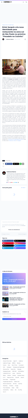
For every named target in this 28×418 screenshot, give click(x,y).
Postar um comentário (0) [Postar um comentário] (14, 229)
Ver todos (23, 187)
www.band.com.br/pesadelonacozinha (15, 139)
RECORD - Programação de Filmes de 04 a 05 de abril (17, 305)
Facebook (11, 140)
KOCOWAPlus (21, 371)
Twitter (14, 140)
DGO (4, 367)
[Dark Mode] (24, 2)
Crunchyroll (21, 365)
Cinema (4, 365)
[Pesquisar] (26, 2)
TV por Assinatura (6, 387)
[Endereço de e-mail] (14, 316)
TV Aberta (11, 385)
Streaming (5, 385)
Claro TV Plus (14, 365)
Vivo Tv (4, 391)
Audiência (21, 361)
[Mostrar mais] (3, 166)
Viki (15, 389)
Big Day (18, 363)
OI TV (4, 377)
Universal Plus (6, 389)
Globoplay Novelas (6, 371)
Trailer (17, 387)
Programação (11, 24)
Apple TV (15, 361)
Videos (11, 389)
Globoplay (19, 369)
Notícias (9, 375)
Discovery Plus (6, 369)
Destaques (9, 367)
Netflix (4, 375)
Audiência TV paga (6, 363)
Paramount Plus (10, 377)
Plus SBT (17, 377)
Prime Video (5, 379)
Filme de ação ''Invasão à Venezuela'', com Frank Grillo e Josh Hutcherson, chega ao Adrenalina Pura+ (16, 299)
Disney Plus (13, 369)
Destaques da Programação (18, 367)
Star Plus (20, 383)
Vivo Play (20, 389)
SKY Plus (15, 383)
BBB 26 (13, 363)
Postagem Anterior (6, 234)
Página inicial (4, 24)
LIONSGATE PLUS (6, 373)
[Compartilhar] (25, 39)
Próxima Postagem (22, 234)
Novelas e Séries (21, 375)
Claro (9, 365)
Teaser (13, 387)
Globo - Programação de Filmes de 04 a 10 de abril (17, 293)
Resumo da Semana (7, 383)
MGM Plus (19, 373)
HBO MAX (14, 371)
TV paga (16, 385)
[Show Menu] (2, 2)
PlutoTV (22, 377)
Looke (13, 373)
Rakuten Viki (16, 381)
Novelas (14, 375)
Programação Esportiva (7, 381)
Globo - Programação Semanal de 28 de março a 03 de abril (17, 287)
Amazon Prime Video (7, 361)
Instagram (19, 140)
